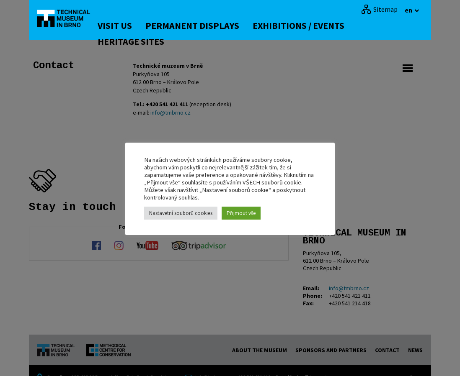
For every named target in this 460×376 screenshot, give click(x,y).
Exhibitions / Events (308, 25)
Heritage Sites (141, 41)
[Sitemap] (379, 9)
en (409, 10)
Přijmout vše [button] (241, 213)
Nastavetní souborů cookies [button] (180, 213)
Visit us (125, 25)
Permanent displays (202, 25)
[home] (68, 18)
